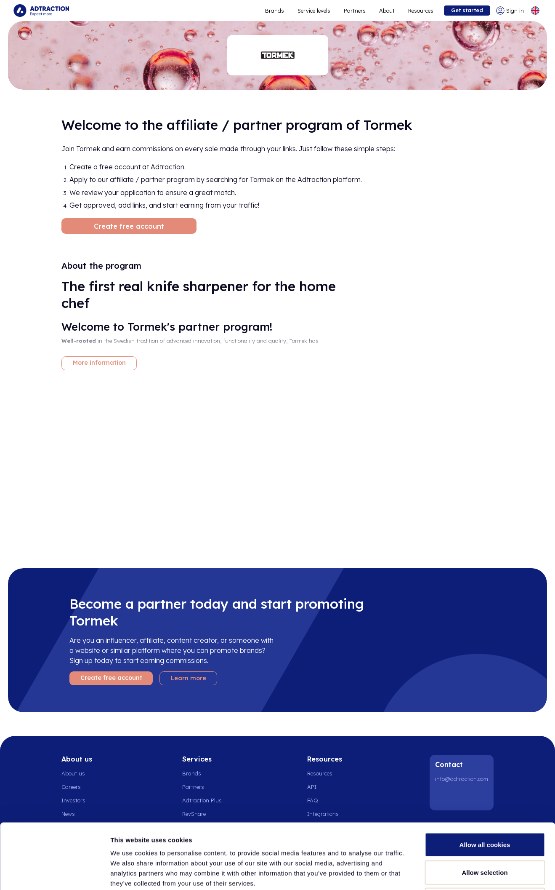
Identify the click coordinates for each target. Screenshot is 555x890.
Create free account (129, 226)
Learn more (188, 678)
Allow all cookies (484, 779)
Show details (441, 873)
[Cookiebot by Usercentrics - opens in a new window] (54, 873)
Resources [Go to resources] (420, 10)
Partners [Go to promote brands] (355, 10)
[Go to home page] (41, 10)
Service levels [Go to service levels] (313, 10)
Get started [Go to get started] (467, 10)
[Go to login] (510, 10)
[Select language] (535, 10)
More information (99, 362)
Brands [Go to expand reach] (274, 10)
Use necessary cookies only (485, 834)
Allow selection (484, 807)
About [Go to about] (387, 10)
